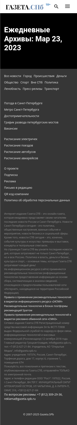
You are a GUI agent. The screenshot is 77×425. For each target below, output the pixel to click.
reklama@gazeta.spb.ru (20, 399)
